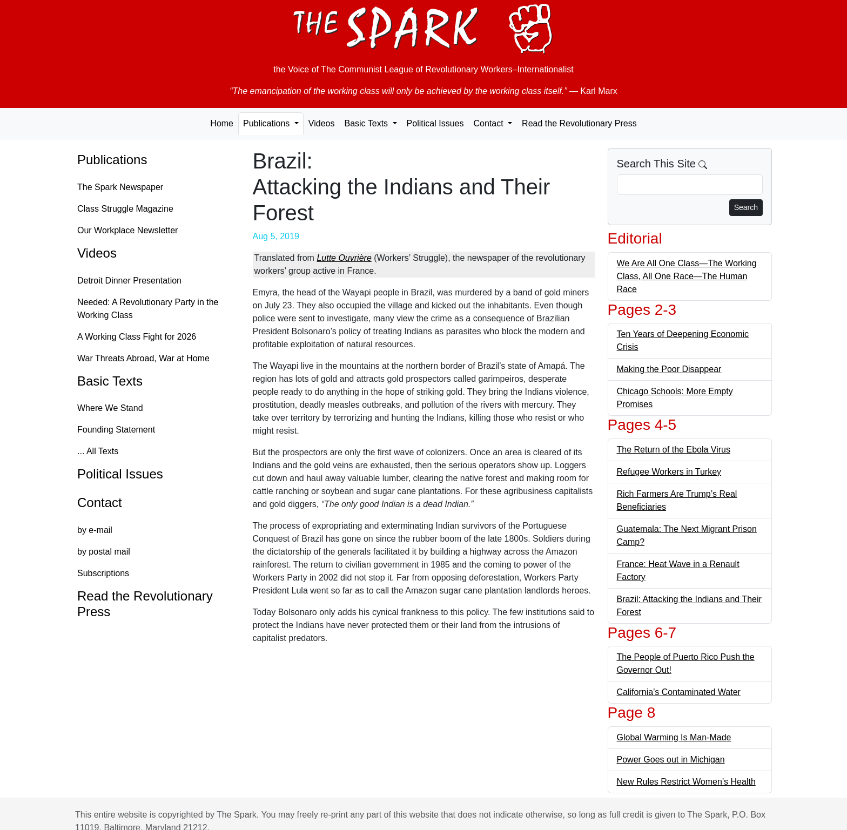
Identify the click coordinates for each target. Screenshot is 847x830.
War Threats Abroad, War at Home (143, 358)
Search (746, 207)
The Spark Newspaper (120, 187)
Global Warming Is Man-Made (674, 737)
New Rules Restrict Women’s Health (686, 781)
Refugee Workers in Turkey (669, 471)
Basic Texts (110, 381)
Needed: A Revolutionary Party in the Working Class (148, 309)
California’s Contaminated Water (679, 692)
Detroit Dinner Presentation (129, 280)
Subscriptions (103, 573)
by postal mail (103, 551)
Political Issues (435, 123)
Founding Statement (116, 429)
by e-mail (94, 530)
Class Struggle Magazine (125, 208)
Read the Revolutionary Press (579, 123)
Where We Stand (110, 408)
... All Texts (97, 451)
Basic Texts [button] (367, 123)
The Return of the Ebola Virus (674, 449)
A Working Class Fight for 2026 (136, 336)
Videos (321, 123)
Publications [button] (267, 123)
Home (221, 123)
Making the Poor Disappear (669, 369)
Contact (99, 502)
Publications (112, 159)
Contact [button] (489, 123)
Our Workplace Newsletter (127, 230)
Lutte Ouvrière (344, 257)
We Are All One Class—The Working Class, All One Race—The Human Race (687, 276)
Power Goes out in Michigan (671, 759)
